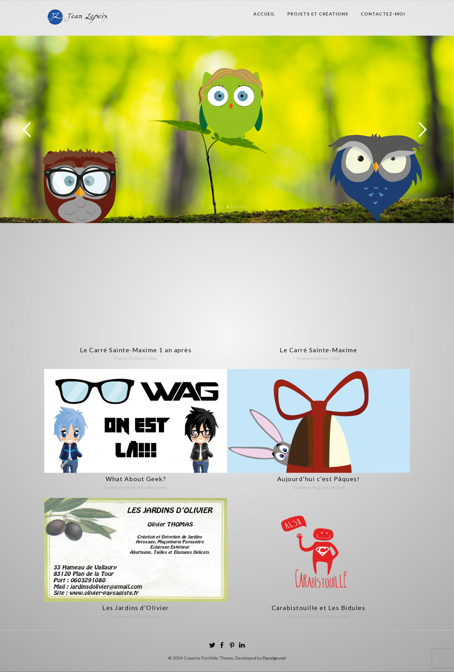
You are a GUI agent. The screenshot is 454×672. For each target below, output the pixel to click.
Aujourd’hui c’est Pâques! (318, 478)
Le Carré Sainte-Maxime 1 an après (136, 350)
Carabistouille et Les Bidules (318, 607)
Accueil (264, 13)
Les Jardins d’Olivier (135, 607)
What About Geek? (136, 478)
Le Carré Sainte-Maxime (318, 350)
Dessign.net (274, 658)
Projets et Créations (317, 13)
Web (163, 487)
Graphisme (114, 487)
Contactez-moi (383, 13)
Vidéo (152, 358)
